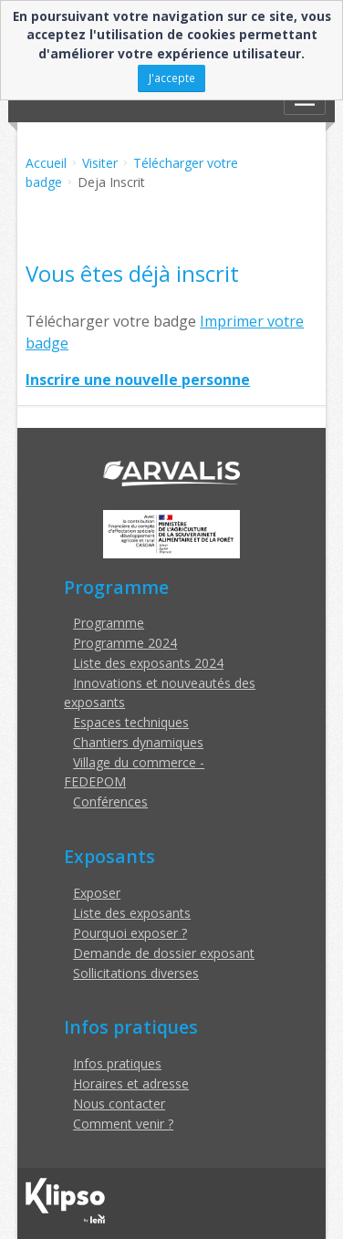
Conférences (110, 801)
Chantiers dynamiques (138, 742)
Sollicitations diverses (136, 973)
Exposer (96, 892)
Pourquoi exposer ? (130, 933)
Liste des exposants (132, 912)
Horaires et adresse (131, 1083)
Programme (108, 622)
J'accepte (172, 77)
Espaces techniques (131, 722)
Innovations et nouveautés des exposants (159, 692)
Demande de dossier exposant (164, 953)
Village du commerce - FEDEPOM (134, 772)
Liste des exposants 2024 (148, 663)
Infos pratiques (117, 1063)
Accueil (46, 163)
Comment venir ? (123, 1123)
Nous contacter (119, 1103)
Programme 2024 (125, 642)
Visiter (100, 163)
